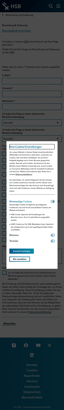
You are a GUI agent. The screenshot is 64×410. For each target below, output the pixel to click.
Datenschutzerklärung (23, 174)
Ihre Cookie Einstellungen (26, 146)
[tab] (30, 201)
